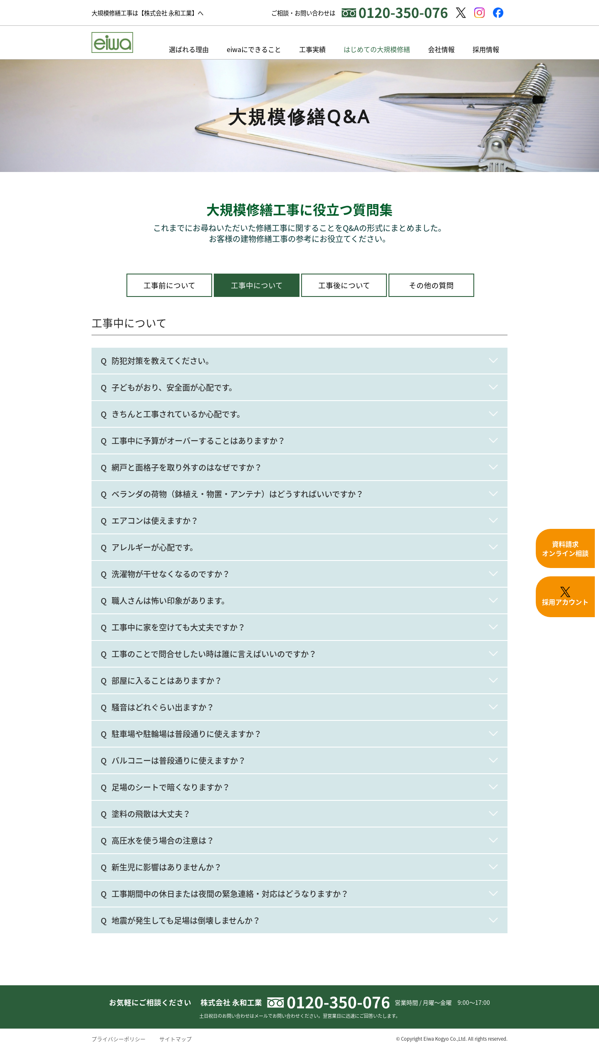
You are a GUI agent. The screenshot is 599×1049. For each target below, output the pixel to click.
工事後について (344, 285)
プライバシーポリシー (119, 1039)
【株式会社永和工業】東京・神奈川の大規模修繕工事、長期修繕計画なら (112, 42)
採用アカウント (565, 597)
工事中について (257, 285)
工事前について (170, 285)
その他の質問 (431, 285)
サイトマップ (175, 1039)
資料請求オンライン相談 (565, 548)
